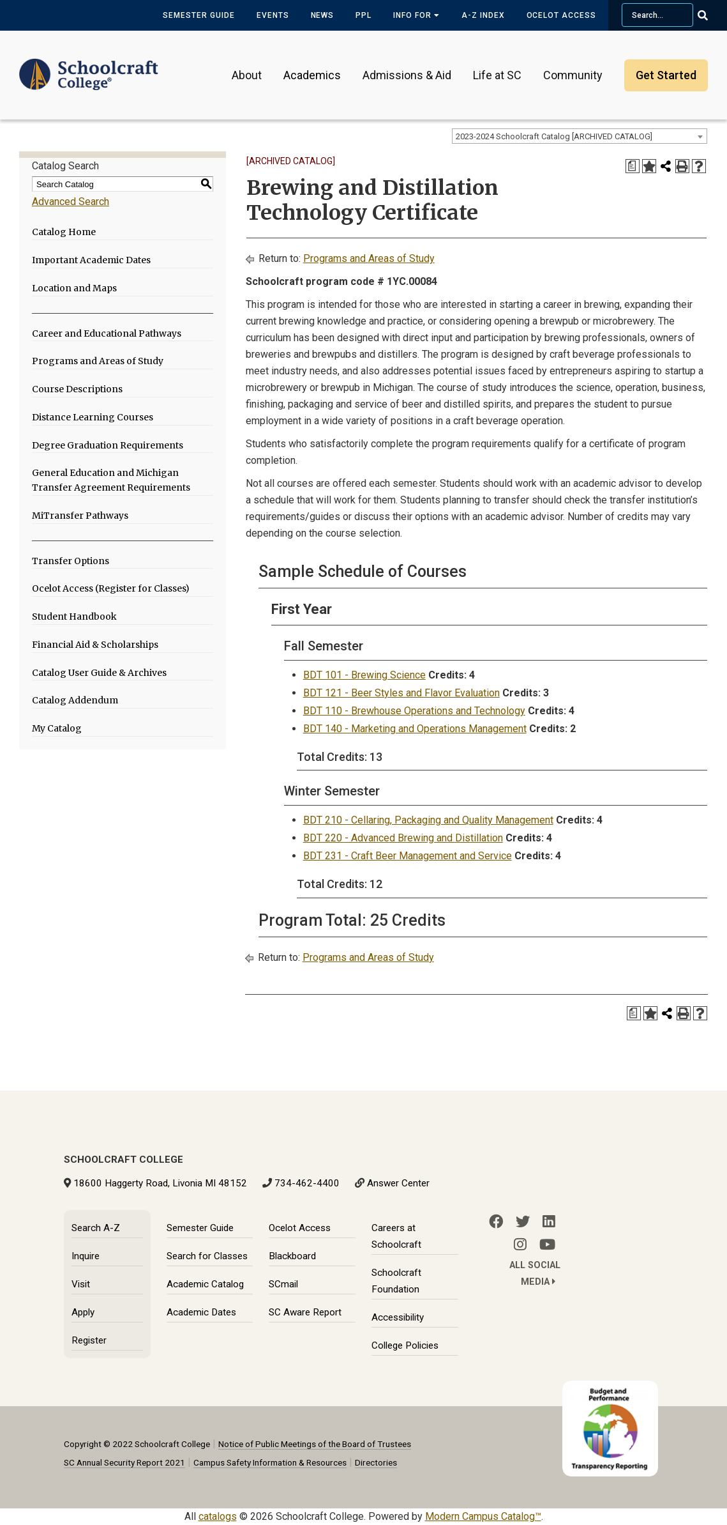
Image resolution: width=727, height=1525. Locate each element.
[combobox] (579, 136)
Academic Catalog (205, 1284)
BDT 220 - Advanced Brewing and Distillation (403, 838)
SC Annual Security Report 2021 (124, 1462)
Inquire (85, 1256)
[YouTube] (547, 1244)
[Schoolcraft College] (88, 66)
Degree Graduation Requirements (107, 445)
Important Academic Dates (91, 260)
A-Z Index (483, 15)
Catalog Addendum (75, 700)
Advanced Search (70, 201)
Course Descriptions (77, 389)
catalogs (218, 1516)
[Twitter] (523, 1221)
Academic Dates (201, 1312)
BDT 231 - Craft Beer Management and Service (407, 856)
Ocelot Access (561, 15)
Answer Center (398, 1183)
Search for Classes (207, 1256)
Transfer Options (70, 561)
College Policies (404, 1345)
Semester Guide (198, 15)
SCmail (283, 1284)
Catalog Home (64, 232)
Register (89, 1340)
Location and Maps (74, 288)
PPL (363, 15)
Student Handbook (74, 616)
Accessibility (397, 1317)
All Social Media (534, 1273)
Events (273, 15)
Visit (80, 1284)
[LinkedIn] (548, 1221)
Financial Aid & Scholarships (95, 644)
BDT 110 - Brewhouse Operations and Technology (414, 711)
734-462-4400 (307, 1183)
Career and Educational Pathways (106, 333)
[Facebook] (496, 1221)
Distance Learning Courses (92, 417)
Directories (376, 1462)
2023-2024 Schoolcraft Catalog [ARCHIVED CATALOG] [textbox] (554, 136)
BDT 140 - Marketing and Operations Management (415, 729)
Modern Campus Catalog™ (483, 1516)
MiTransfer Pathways (80, 515)
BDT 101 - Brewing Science (364, 675)
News (322, 15)
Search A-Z (95, 1228)
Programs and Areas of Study (97, 361)
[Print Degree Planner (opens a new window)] (633, 166)
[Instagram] (520, 1244)
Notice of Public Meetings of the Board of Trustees (314, 1444)
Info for (416, 15)
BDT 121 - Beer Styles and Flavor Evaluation (401, 693)
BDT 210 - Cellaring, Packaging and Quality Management (428, 820)
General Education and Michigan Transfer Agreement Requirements (111, 480)
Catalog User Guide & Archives (99, 672)
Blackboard (292, 1256)
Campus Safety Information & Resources (270, 1462)
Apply (82, 1312)
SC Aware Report (305, 1312)
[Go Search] (710, 15)
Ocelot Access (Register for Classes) (111, 588)
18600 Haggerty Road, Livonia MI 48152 (160, 1183)
